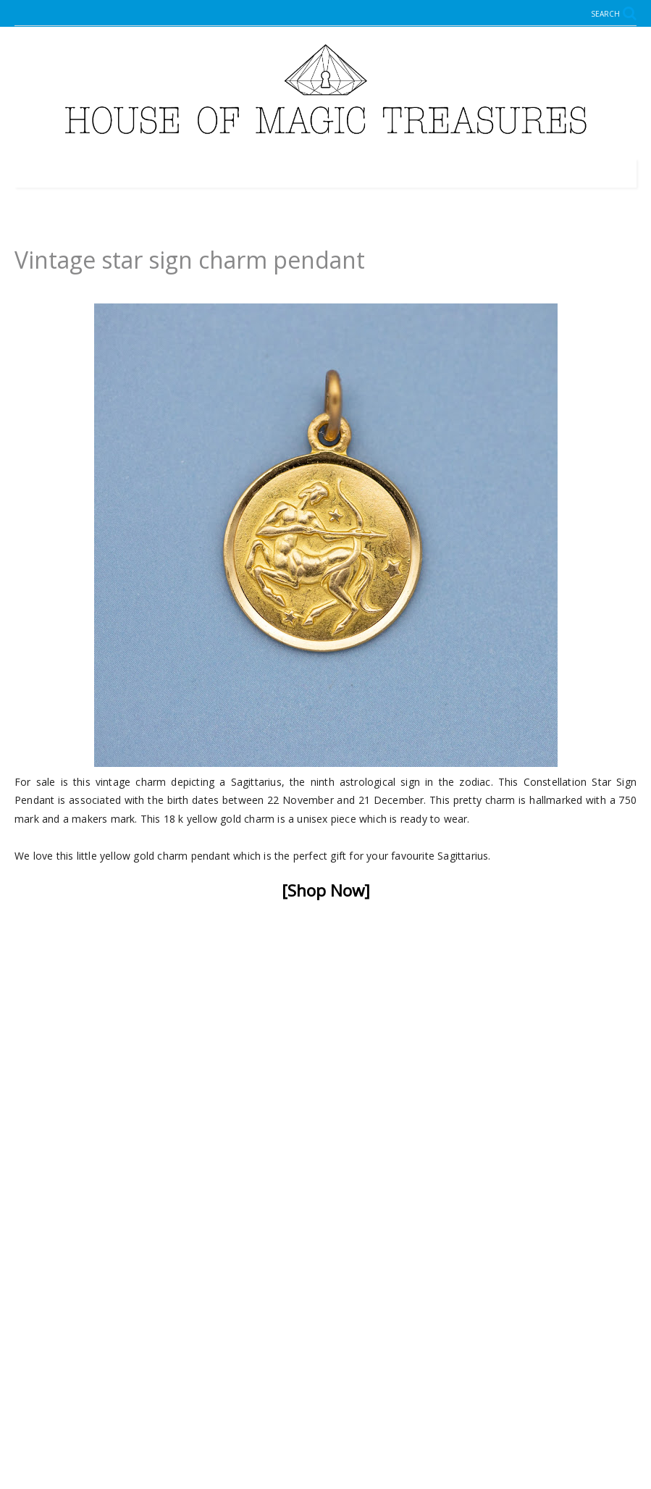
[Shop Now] (326, 890)
